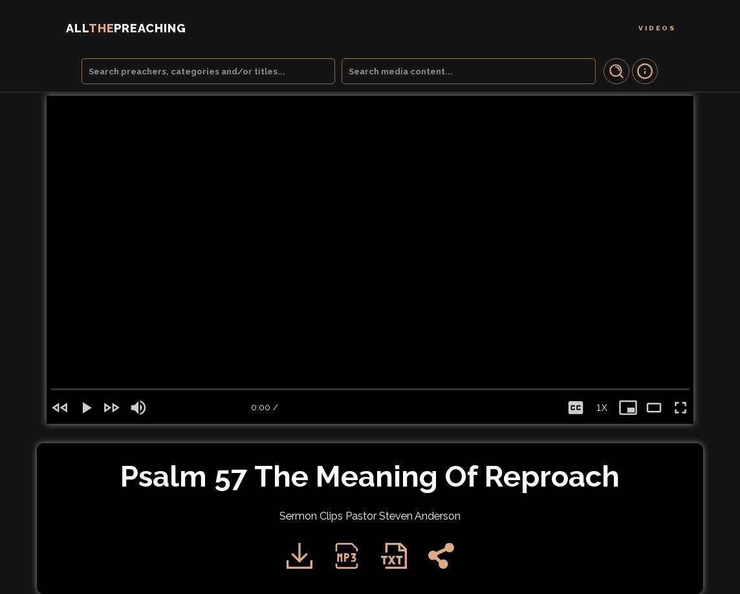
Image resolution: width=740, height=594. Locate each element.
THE (126, 28)
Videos (657, 28)
